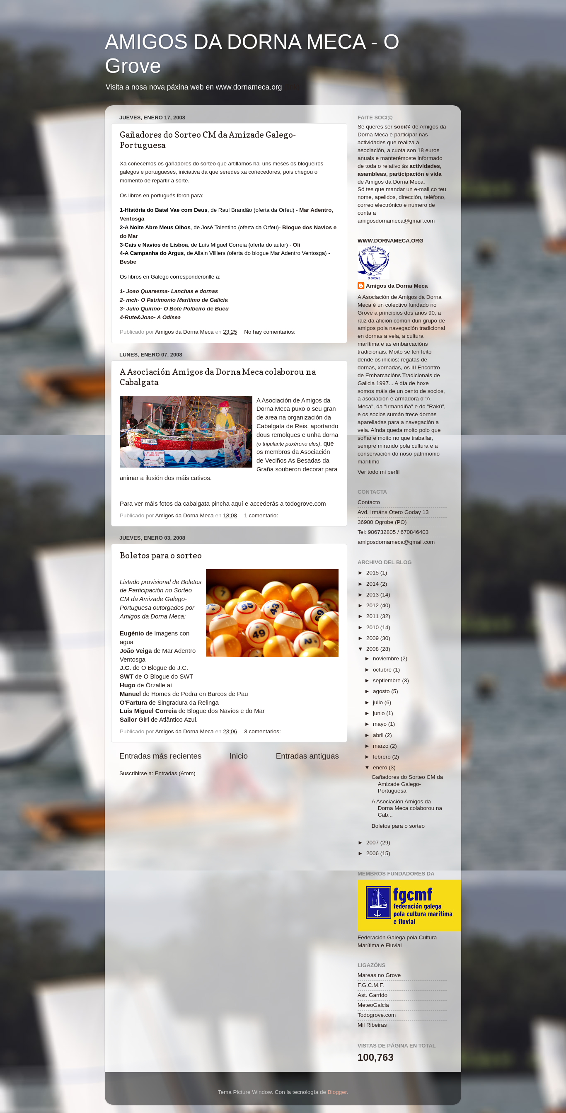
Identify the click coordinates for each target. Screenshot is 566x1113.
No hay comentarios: (270, 332)
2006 (373, 853)
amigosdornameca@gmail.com (396, 221)
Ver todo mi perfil (378, 472)
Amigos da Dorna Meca (397, 286)
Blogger (337, 1092)
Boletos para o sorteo (161, 555)
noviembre (387, 658)
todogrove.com (305, 503)
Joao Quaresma (147, 291)
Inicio (239, 756)
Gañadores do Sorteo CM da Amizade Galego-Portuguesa (407, 783)
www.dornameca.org (390, 241)
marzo (381, 746)
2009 (373, 638)
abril (379, 735)
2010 (373, 627)
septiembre (387, 680)
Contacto (369, 502)
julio (379, 702)
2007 (373, 842)
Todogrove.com (377, 1015)
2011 (373, 616)
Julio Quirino (143, 309)
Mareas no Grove (379, 975)
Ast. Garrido (372, 995)
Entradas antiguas (307, 756)
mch (132, 300)
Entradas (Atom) (175, 773)
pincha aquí (227, 503)
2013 (373, 595)
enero (381, 767)
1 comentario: (262, 515)
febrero (382, 757)
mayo (380, 724)
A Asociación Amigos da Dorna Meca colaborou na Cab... (407, 808)
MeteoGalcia (373, 1005)
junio (379, 713)
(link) (292, 87)
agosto (382, 691)
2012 (373, 605)
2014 (373, 584)
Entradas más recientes (160, 756)
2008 (373, 649)
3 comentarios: (263, 731)
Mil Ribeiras (372, 1025)
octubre (383, 670)
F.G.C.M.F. (371, 985)
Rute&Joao (139, 317)
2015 (373, 573)
